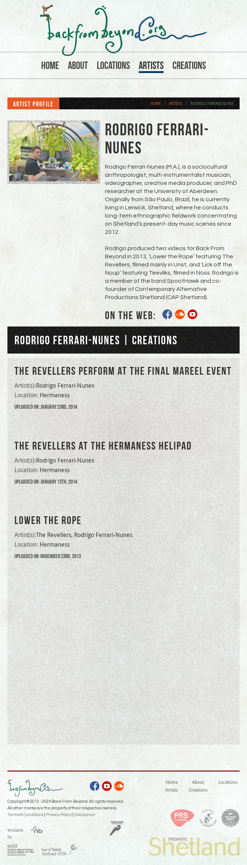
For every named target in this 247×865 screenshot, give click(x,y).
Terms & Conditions (25, 815)
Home (50, 65)
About (78, 65)
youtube (193, 315)
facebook (167, 315)
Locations (113, 65)
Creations (189, 65)
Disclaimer (84, 815)
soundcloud (180, 315)
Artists (151, 65)
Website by (15, 832)
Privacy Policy (59, 815)
